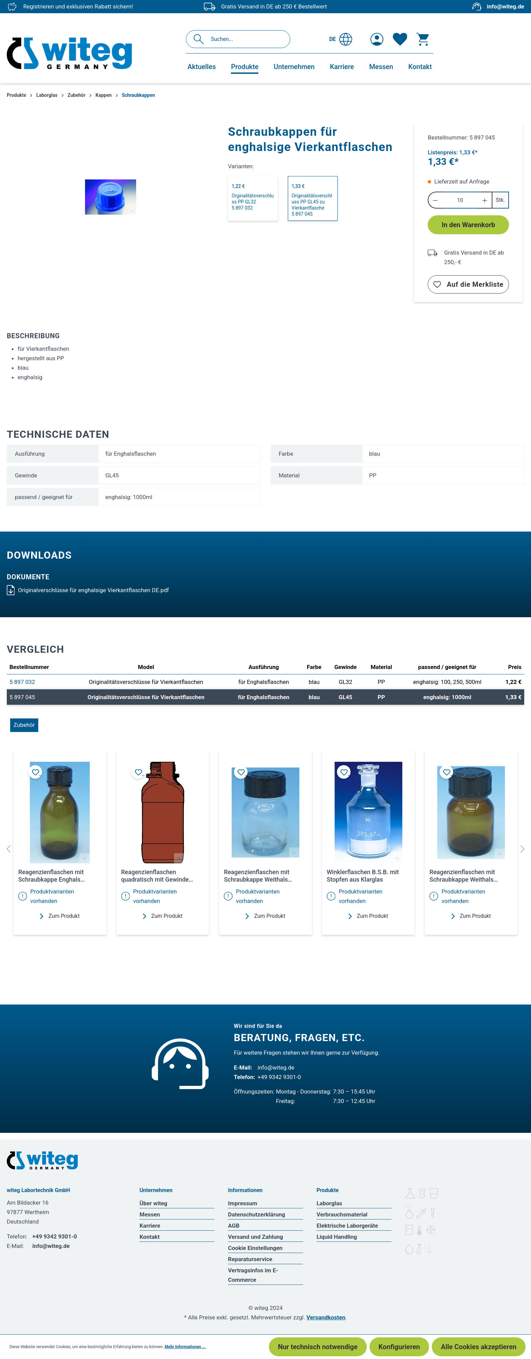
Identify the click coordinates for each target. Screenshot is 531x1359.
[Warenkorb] (422, 39)
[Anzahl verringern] (435, 200)
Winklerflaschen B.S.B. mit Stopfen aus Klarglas (363, 875)
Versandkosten (325, 1317)
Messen (150, 1214)
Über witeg (153, 1203)
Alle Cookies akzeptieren (478, 1347)
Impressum (242, 1203)
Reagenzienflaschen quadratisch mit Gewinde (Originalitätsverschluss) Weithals (155, 875)
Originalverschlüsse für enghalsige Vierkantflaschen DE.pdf (88, 590)
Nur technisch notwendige (318, 1347)
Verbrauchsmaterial (342, 1214)
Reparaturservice (250, 1259)
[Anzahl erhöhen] (485, 200)
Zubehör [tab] (24, 724)
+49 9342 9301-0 (279, 1077)
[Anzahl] (460, 200)
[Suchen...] (245, 39)
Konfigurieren (399, 1347)
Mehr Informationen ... (185, 1346)
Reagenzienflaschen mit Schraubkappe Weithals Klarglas (256, 875)
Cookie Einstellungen (255, 1248)
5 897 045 (22, 697)
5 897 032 (22, 681)
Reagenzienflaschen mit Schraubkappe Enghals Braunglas (51, 875)
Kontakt (150, 1236)
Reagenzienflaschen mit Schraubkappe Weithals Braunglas (462, 875)
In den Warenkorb (468, 225)
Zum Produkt (60, 916)
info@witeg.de (505, 6)
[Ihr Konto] (377, 39)
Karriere (150, 1225)
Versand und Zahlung (255, 1236)
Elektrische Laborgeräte (347, 1225)
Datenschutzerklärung (256, 1214)
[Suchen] (200, 39)
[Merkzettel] (400, 39)
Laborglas (329, 1203)
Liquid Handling (337, 1236)
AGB (233, 1225)
